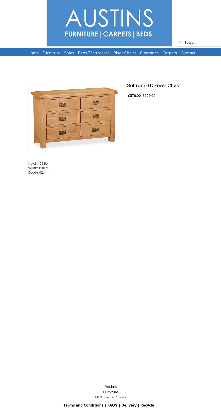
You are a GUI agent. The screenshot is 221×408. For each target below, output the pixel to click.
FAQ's (112, 405)
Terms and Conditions (83, 405)
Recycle (147, 405)
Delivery (129, 405)
